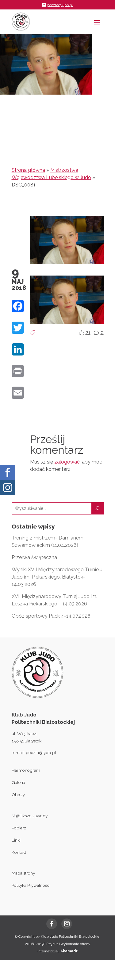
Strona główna (28, 170)
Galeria (18, 782)
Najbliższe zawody (30, 815)
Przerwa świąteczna (34, 557)
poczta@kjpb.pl (41, 752)
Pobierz (19, 827)
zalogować (67, 462)
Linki (16, 840)
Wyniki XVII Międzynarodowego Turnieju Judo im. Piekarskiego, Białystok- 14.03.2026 (57, 577)
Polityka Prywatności (31, 885)
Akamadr (69, 951)
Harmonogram (26, 770)
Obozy (18, 794)
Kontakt (19, 852)
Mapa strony (23, 873)
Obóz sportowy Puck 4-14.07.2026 (51, 616)
